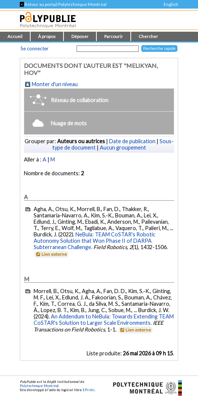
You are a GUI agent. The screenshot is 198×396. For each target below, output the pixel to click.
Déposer (80, 36)
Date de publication (132, 141)
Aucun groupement (123, 147)
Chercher (148, 36)
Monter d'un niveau (55, 84)
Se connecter (35, 48)
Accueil (14, 36)
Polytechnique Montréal (39, 386)
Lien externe (51, 254)
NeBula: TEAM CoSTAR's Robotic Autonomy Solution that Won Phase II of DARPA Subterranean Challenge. (94, 240)
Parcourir (113, 36)
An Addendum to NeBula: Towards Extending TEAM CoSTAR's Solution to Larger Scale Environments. (104, 319)
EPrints (89, 390)
